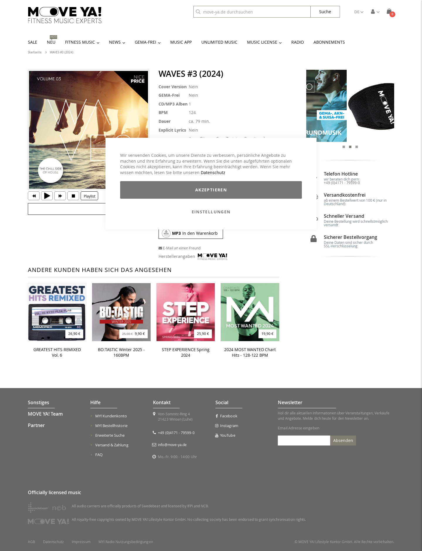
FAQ (99, 454)
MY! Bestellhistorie (111, 425)
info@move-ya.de (172, 444)
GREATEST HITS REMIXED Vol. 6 (57, 352)
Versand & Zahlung (111, 445)
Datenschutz (213, 172)
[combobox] (252, 12)
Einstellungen (211, 212)
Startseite (35, 52)
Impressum (81, 542)
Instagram (226, 425)
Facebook (226, 416)
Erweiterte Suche (110, 435)
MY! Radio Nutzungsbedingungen (125, 542)
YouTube (225, 435)
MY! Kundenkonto (111, 416)
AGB (31, 542)
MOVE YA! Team (45, 414)
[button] (358, 12)
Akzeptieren (211, 190)
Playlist (89, 196)
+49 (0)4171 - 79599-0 (342, 198)
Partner (36, 425)
